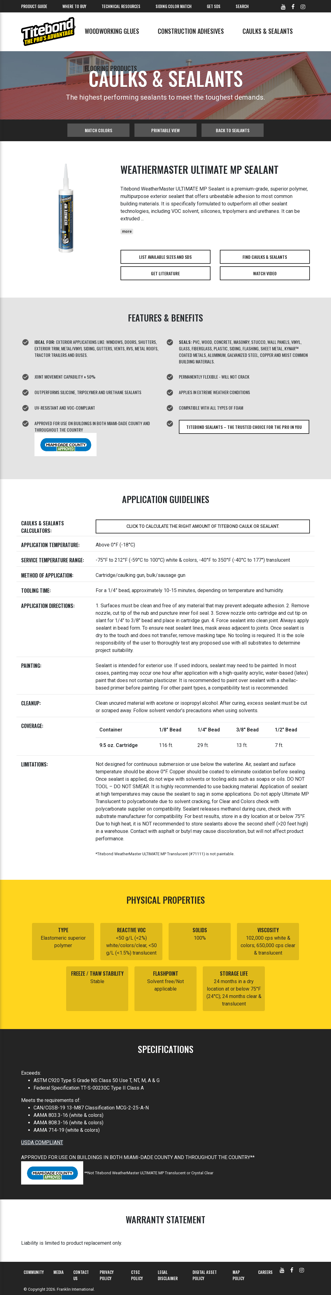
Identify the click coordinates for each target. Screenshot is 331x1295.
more (127, 231)
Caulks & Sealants (268, 31)
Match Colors (98, 130)
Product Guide (34, 6)
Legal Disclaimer (168, 1275)
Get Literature (165, 273)
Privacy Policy (107, 1275)
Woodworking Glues (112, 31)
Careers (265, 1272)
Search (242, 6)
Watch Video (265, 273)
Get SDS (213, 6)
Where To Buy (74, 6)
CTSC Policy (137, 1275)
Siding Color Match (174, 6)
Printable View (165, 130)
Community (34, 1272)
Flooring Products (111, 68)
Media (58, 1272)
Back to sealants (232, 130)
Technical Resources (121, 6)
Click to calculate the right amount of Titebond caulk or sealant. (202, 526)
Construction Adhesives (191, 31)
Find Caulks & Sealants (265, 257)
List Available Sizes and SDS (165, 257)
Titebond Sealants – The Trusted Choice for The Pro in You (244, 427)
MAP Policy (238, 1275)
